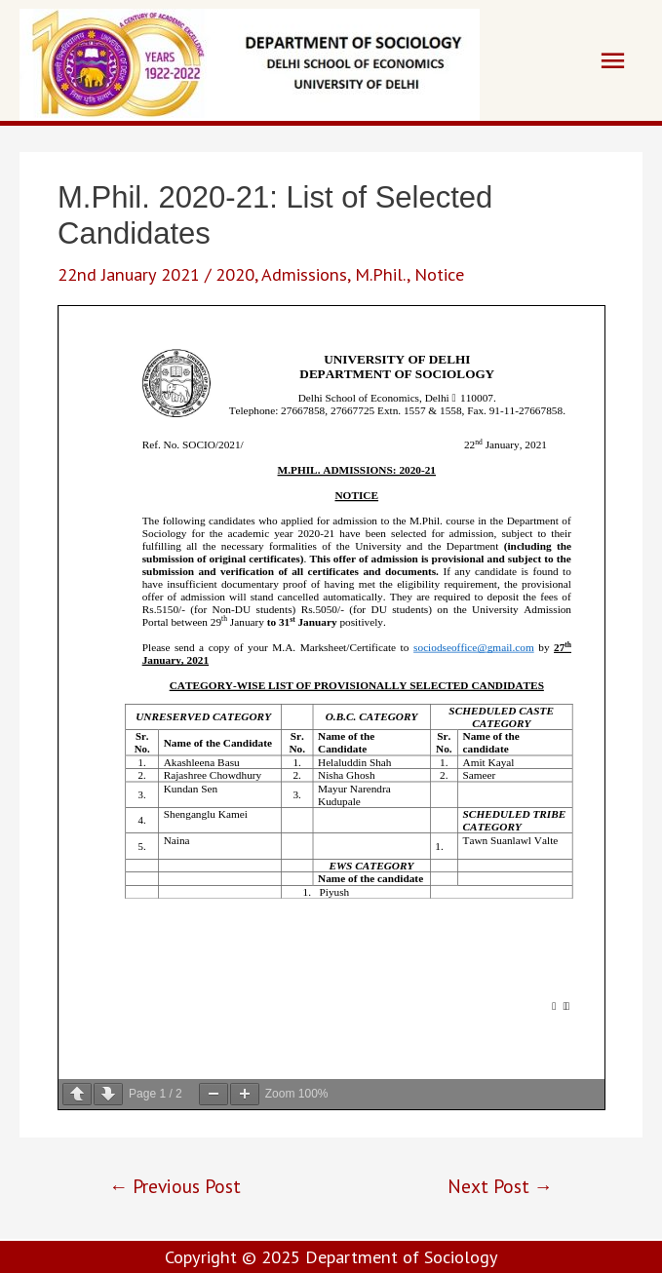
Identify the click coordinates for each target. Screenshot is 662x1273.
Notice (439, 274)
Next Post (500, 1186)
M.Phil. (381, 274)
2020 (234, 274)
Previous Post (175, 1186)
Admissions (304, 274)
